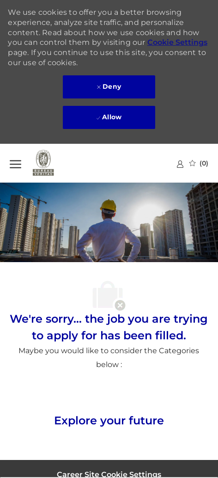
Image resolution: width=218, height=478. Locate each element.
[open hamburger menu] (15, 163)
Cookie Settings (177, 42)
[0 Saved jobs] (198, 163)
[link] (180, 164)
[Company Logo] (55, 163)
